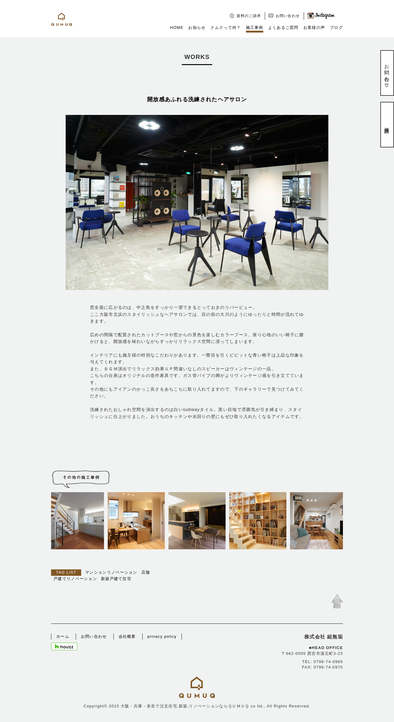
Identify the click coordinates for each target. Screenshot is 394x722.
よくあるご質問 (283, 27)
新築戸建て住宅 (116, 578)
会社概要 (127, 636)
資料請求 (386, 124)
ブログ (336, 27)
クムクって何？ (225, 27)
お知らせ (197, 27)
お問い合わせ (288, 16)
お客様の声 (314, 27)
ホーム (62, 636)
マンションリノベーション (111, 572)
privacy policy (162, 636)
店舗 (145, 572)
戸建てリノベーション (75, 578)
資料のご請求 (249, 16)
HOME (176, 27)
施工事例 (254, 27)
